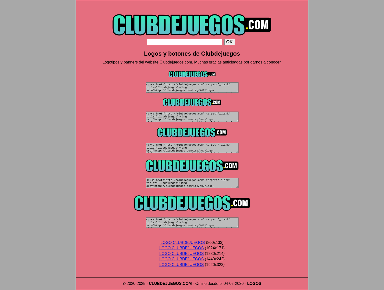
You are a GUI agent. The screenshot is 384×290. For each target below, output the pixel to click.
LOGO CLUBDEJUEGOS (182, 242)
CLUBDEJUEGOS (165, 283)
